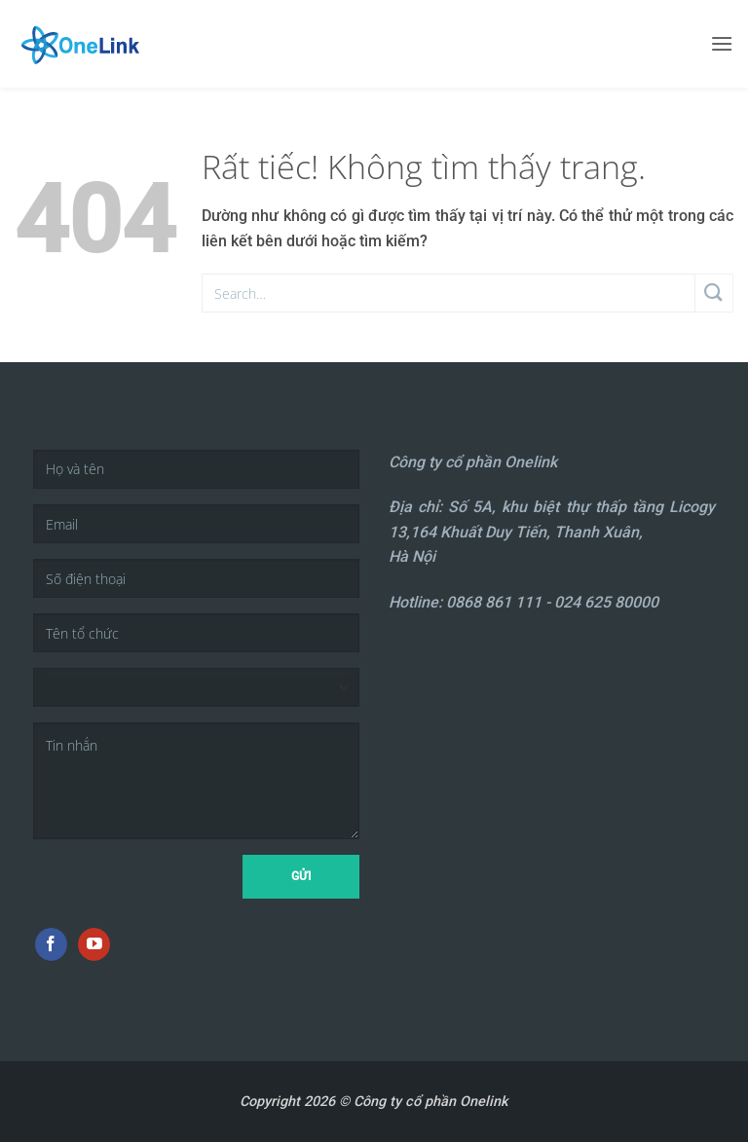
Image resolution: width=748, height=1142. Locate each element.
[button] (721, 43)
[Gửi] (714, 293)
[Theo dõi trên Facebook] (51, 944)
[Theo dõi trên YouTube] (94, 944)
